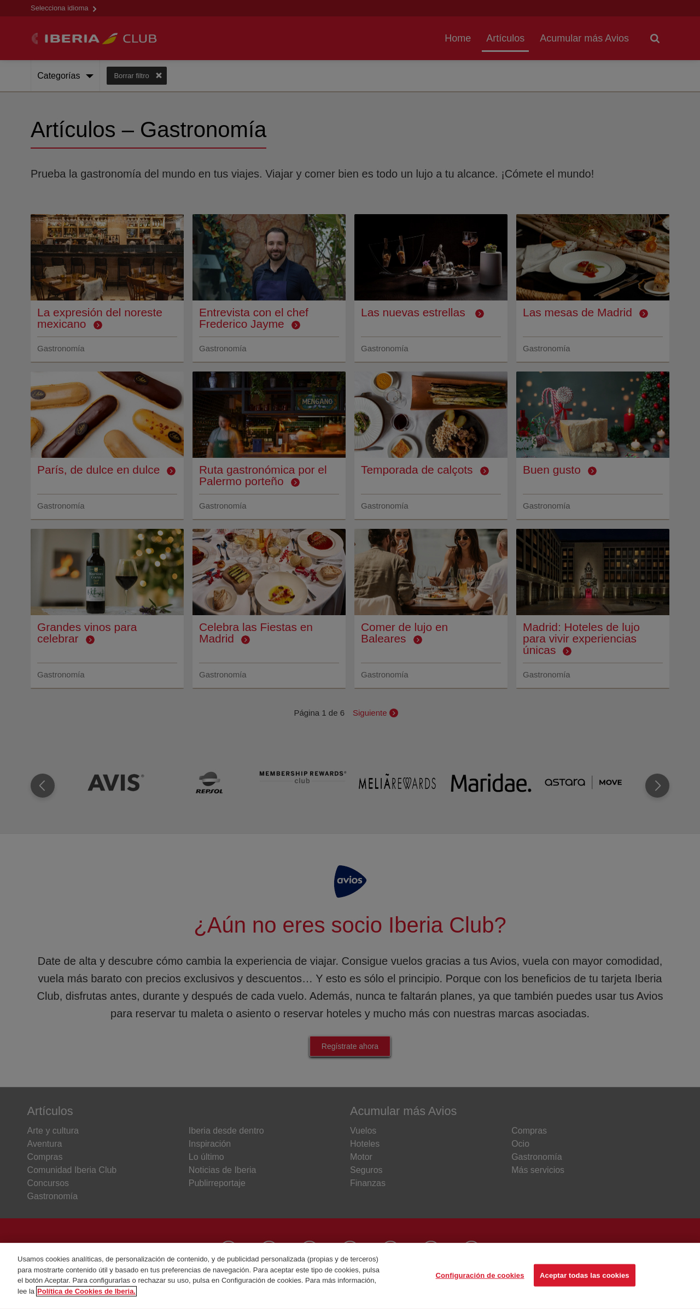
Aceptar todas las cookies (584, 1289)
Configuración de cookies (480, 1289)
